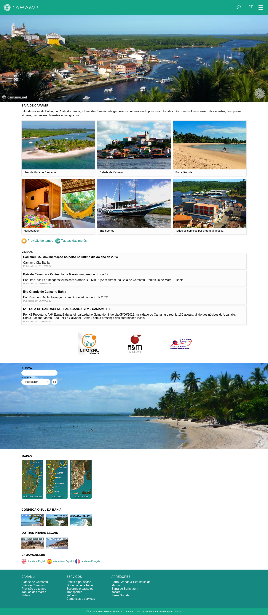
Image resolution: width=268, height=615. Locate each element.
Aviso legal (164, 611)
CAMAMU (28, 576)
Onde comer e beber (80, 585)
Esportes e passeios (79, 588)
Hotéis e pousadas (78, 582)
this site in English (33, 561)
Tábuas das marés (71, 240)
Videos (26, 595)
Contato (177, 611)
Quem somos (149, 611)
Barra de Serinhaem (124, 588)
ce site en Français (87, 561)
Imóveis (71, 595)
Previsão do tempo (37, 240)
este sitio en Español (60, 561)
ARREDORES (120, 576)
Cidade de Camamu (34, 582)
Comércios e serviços (80, 598)
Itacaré (116, 592)
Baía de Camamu (33, 585)
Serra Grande (120, 595)
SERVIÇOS (74, 576)
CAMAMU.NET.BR (33, 554)
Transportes (74, 592)
